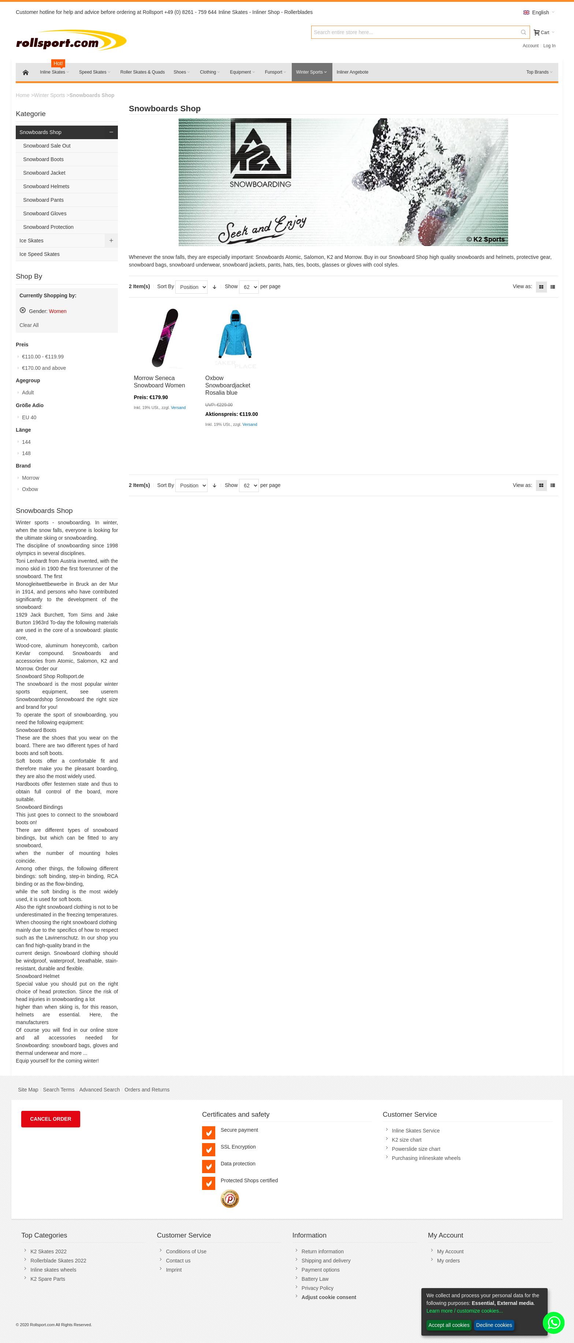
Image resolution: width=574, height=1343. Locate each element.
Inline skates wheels (53, 1270)
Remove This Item (22, 310)
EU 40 (29, 417)
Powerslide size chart (416, 1149)
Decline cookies (494, 1325)
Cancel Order (50, 1119)
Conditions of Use (186, 1251)
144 (26, 442)
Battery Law (315, 1279)
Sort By (165, 286)
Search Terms (59, 1090)
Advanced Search (99, 1090)
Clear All (28, 325)
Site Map (28, 1090)
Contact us (178, 1261)
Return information (323, 1251)
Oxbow (30, 489)
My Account (450, 1251)
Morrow (30, 478)
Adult (28, 392)
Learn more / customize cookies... (464, 1311)
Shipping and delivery (326, 1261)
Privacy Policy (317, 1288)
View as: (522, 286)
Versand (178, 407)
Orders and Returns (146, 1090)
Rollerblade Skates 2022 (58, 1261)
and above (44, 368)
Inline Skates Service (416, 1131)
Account (530, 45)
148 (26, 453)
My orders (448, 1261)
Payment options (321, 1270)
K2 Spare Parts (47, 1279)
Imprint (174, 1270)
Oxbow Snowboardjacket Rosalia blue (227, 385)
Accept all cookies (449, 1325)
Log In (549, 45)
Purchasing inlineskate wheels (426, 1158)
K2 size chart (407, 1140)
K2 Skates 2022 (48, 1251)
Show (231, 286)
